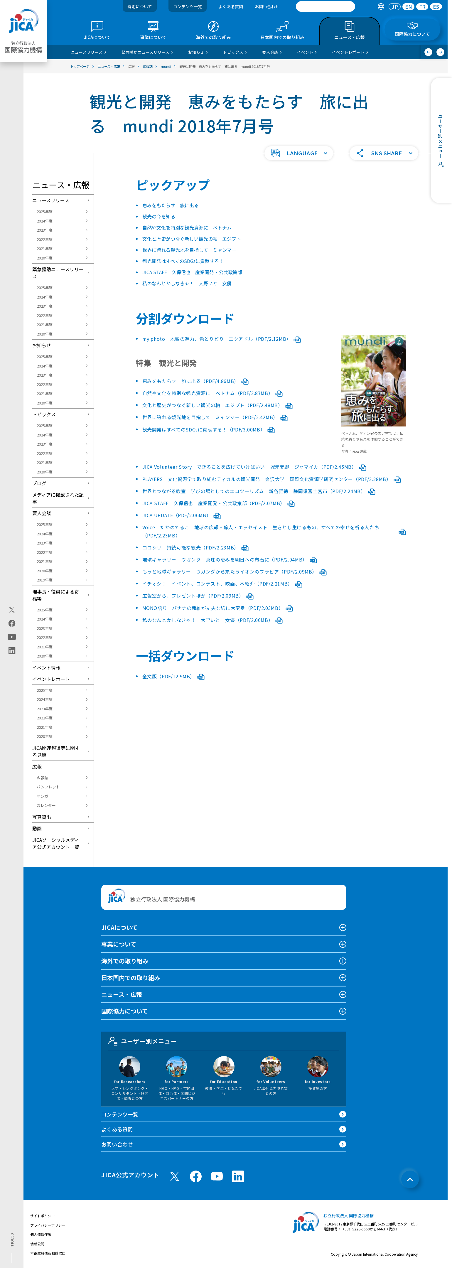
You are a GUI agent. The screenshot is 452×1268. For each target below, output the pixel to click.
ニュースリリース (50, 200)
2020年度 (45, 258)
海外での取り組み (124, 961)
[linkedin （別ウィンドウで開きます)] (238, 1176)
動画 (37, 828)
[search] (325, 6)
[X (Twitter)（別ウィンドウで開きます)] (12, 610)
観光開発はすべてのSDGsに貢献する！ (183, 260)
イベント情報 (46, 667)
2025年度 (45, 211)
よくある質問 (230, 6)
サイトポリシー (42, 1215)
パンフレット (48, 787)
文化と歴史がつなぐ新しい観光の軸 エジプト (191, 238)
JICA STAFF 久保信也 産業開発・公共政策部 (192, 272)
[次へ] (440, 52)
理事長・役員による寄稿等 (55, 595)
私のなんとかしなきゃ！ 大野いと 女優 (187, 283)
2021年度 (45, 248)
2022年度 (45, 239)
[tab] (381, 6)
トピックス (44, 414)
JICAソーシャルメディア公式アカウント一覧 (55, 843)
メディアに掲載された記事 (58, 498)
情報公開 (37, 1243)
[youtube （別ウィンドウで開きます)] (217, 1176)
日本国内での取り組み (130, 977)
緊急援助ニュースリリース (58, 273)
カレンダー (46, 805)
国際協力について (124, 1011)
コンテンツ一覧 (187, 6)
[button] (298, 153)
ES (436, 6)
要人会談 (41, 513)
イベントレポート (51, 678)
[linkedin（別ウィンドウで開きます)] (12, 650)
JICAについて (119, 927)
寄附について (139, 6)
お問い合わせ (267, 6)
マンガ (42, 796)
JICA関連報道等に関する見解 (56, 751)
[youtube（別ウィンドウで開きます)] (12, 637)
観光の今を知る (158, 216)
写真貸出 (41, 816)
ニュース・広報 (121, 994)
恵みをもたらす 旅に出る (170, 205)
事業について (118, 944)
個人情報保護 (40, 1234)
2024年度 (45, 221)
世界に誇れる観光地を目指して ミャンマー (189, 249)
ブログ (39, 483)
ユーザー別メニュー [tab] (142, 1041)
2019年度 (45, 580)
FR (422, 6)
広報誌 (42, 777)
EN (408, 6)
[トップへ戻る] (410, 1179)
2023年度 (45, 230)
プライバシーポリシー (47, 1225)
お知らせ (41, 345)
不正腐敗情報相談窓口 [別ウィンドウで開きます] (47, 1253)
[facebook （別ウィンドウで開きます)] (196, 1176)
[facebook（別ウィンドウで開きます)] (12, 623)
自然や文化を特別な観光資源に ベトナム (187, 227)
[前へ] (428, 52)
